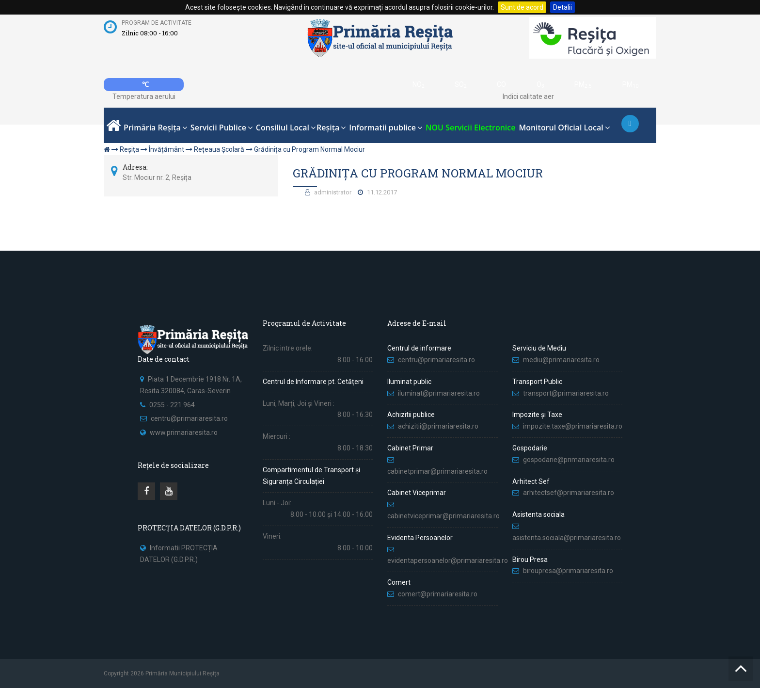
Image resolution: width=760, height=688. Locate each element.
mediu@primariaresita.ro (561, 360)
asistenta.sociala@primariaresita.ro (566, 538)
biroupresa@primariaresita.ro (569, 571)
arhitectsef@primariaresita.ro (568, 492)
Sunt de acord (522, 7)
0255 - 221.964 (172, 405)
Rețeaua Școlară (219, 149)
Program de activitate (156, 22)
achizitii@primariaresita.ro (438, 426)
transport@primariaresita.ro (566, 393)
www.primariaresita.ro (184, 432)
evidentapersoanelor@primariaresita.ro (447, 560)
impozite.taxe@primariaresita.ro (572, 426)
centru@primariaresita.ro (189, 418)
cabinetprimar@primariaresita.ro (437, 471)
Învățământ (166, 149)
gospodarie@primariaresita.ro (569, 460)
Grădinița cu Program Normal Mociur (309, 149)
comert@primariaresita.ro (437, 594)
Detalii (562, 7)
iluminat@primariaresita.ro (439, 393)
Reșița (129, 149)
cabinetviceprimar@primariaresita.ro (443, 516)
